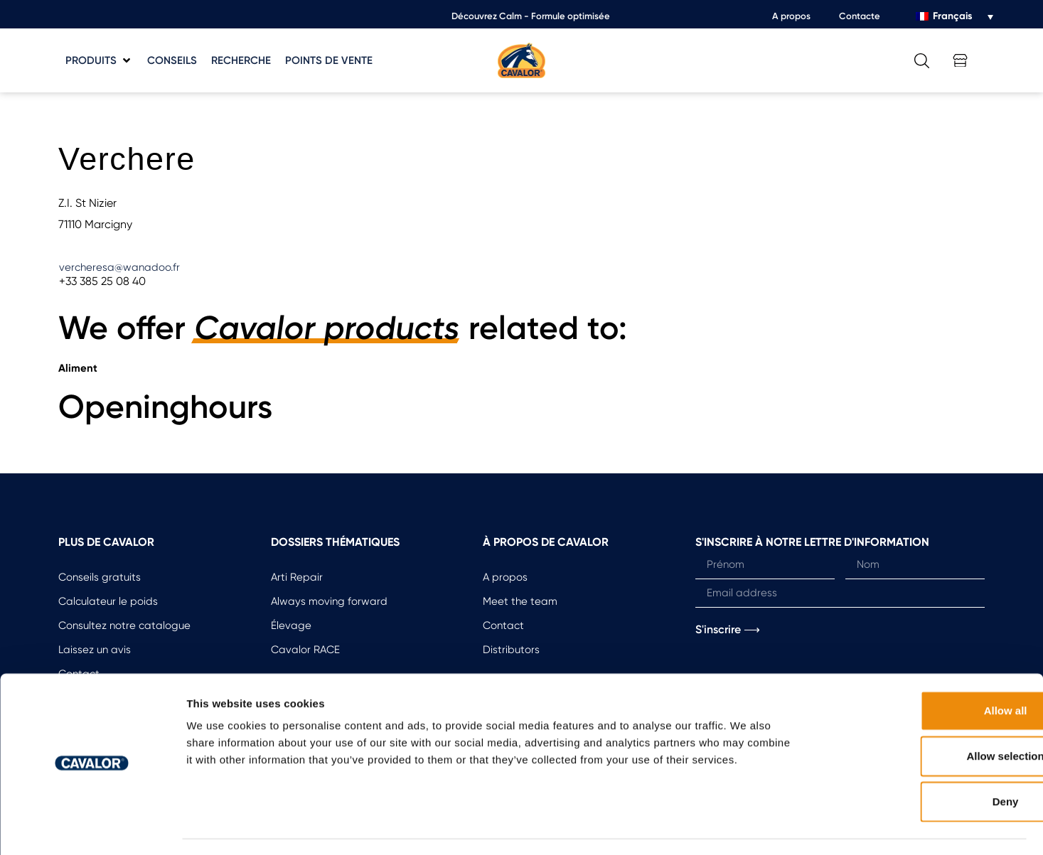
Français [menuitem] (953, 16)
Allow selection (924, 716)
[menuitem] (954, 17)
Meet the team (520, 601)
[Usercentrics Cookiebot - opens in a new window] (92, 827)
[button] (99, 60)
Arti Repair (297, 577)
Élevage (291, 625)
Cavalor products (327, 328)
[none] (954, 17)
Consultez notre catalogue (124, 625)
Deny (924, 761)
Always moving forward (329, 601)
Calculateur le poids (108, 601)
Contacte (859, 16)
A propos (791, 16)
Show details (746, 827)
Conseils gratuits (99, 577)
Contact (503, 625)
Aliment (77, 368)
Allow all (924, 671)
